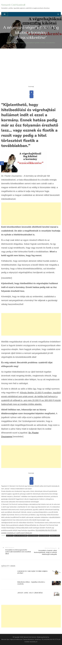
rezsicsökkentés (33, 535)
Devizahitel (10, 535)
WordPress (37, 639)
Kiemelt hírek (34, 23)
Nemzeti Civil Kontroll (13, 4)
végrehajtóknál (54, 535)
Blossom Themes (22, 639)
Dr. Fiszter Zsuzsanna (20, 535)
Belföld (25, 23)
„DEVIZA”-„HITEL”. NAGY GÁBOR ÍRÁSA (30, 593)
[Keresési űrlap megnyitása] (58, 14)
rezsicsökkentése (44, 535)
